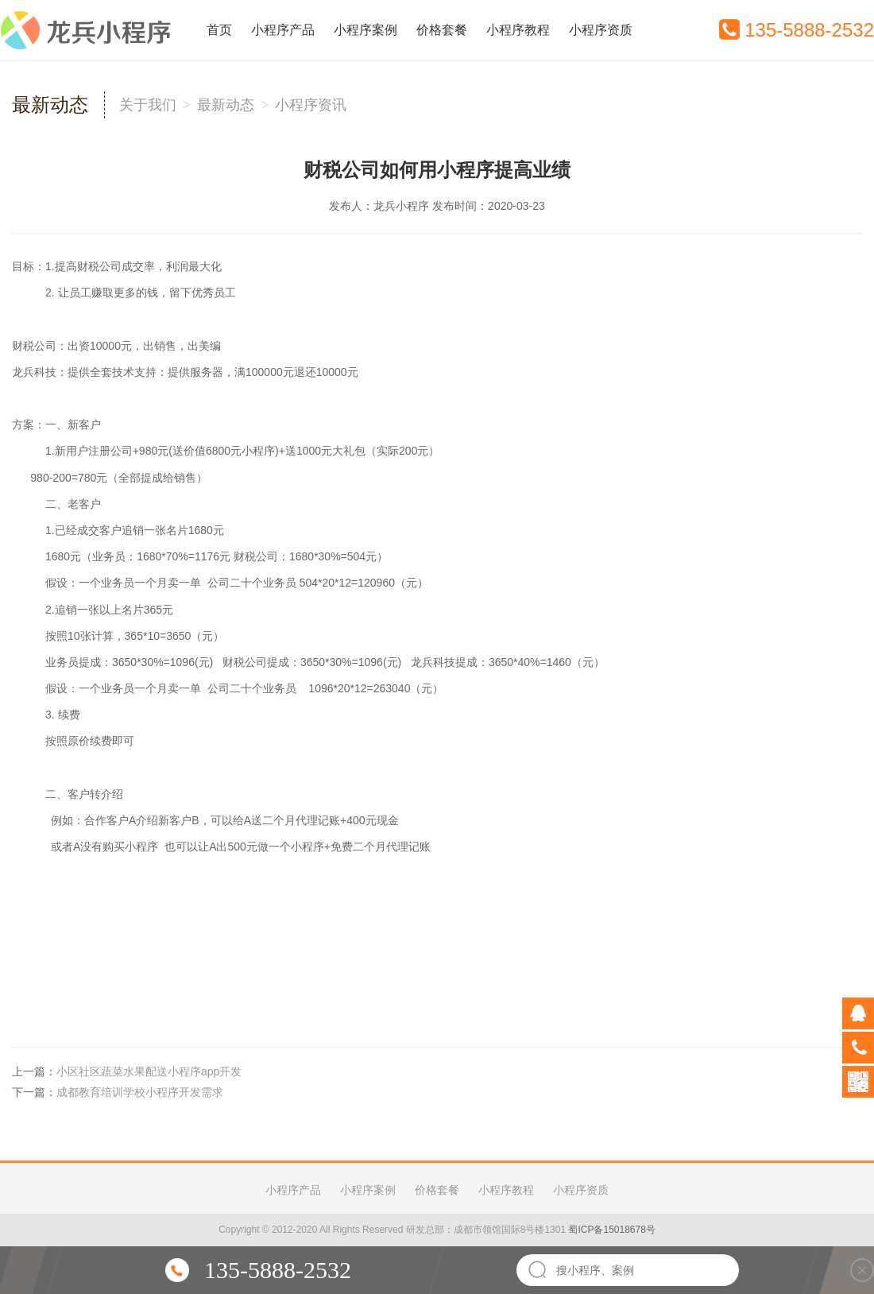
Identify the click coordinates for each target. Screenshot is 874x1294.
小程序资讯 (310, 105)
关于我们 (147, 105)
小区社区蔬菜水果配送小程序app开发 (149, 1071)
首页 (219, 30)
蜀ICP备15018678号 (611, 1229)
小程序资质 (600, 30)
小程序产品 (283, 30)
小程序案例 (365, 30)
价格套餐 (441, 30)
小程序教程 (518, 30)
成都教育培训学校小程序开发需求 (139, 1092)
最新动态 (225, 105)
